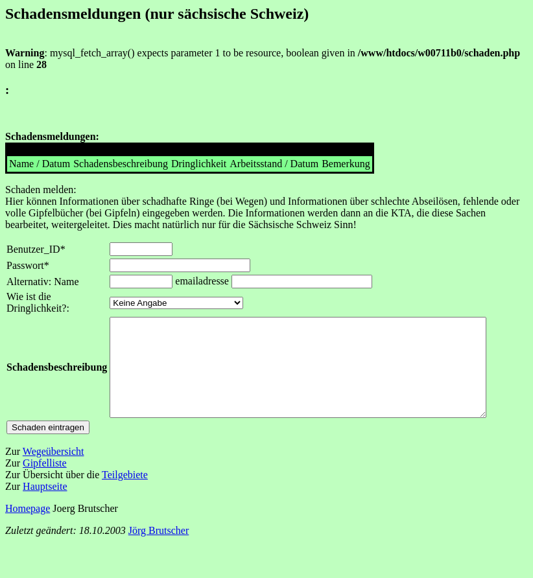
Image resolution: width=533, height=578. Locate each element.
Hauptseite (45, 505)
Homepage (27, 527)
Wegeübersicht (53, 470)
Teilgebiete (125, 494)
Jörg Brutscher (158, 549)
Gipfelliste (45, 482)
